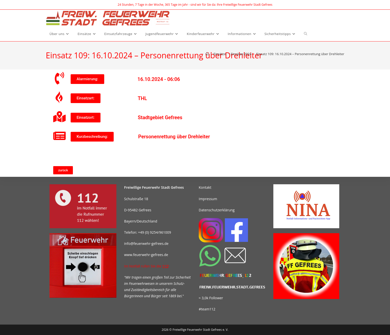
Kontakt (205, 187)
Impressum (208, 198)
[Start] (207, 54)
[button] (87, 79)
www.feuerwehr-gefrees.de (146, 254)
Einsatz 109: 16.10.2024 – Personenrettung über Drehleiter (300, 54)
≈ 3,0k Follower (211, 298)
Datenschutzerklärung (217, 210)
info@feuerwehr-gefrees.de (146, 243)
